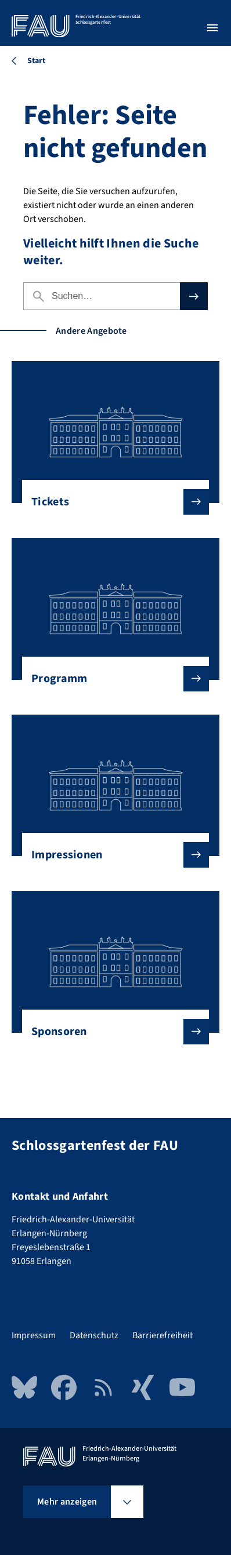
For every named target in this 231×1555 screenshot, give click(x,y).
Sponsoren (110, 1031)
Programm (110, 678)
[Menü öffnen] (212, 28)
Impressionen (110, 855)
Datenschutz (94, 1335)
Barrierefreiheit (162, 1335)
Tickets (110, 502)
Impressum (34, 1335)
